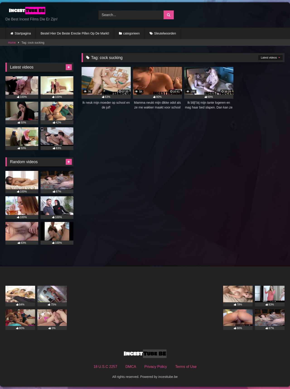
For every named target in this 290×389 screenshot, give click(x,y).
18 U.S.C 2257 (105, 367)
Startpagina (23, 33)
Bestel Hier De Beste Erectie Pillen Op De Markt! (75, 33)
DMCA (131, 367)
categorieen (131, 33)
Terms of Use (185, 367)
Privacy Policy (155, 367)
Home (12, 42)
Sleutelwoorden (165, 33)
